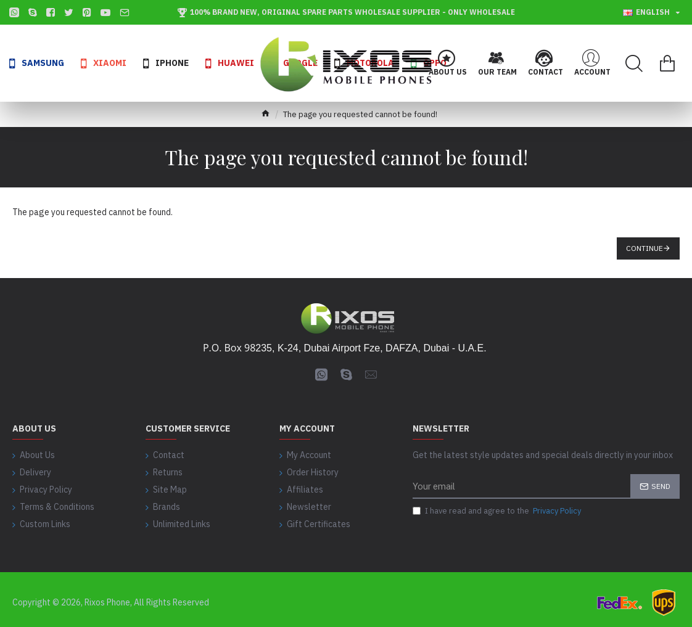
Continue (644, 248)
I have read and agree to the (498, 512)
